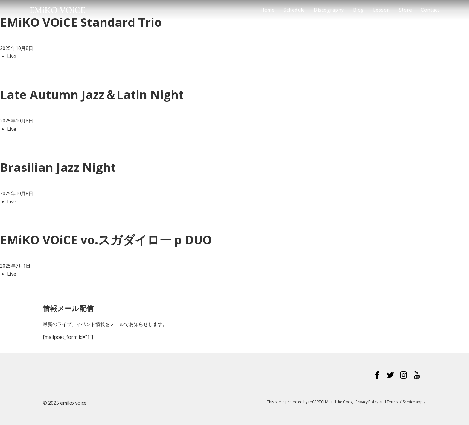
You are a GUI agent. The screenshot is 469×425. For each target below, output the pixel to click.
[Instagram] (403, 376)
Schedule (294, 10)
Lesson (381, 10)
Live (11, 56)
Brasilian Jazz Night (58, 167)
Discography (329, 10)
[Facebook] (377, 376)
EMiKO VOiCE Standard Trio (81, 22)
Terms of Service (401, 401)
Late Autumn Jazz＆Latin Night (92, 94)
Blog (358, 10)
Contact (430, 10)
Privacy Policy (367, 401)
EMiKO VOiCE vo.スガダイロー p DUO (106, 239)
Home (268, 10)
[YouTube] (416, 376)
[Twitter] (390, 376)
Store (405, 10)
